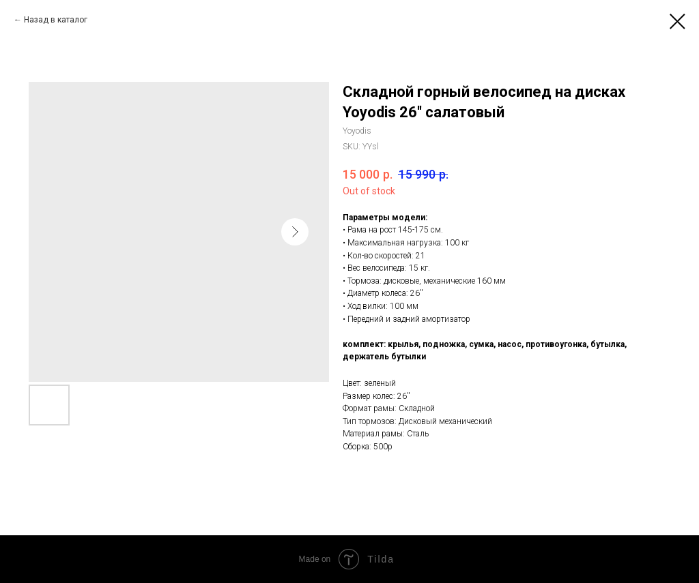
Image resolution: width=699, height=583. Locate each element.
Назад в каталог (55, 20)
